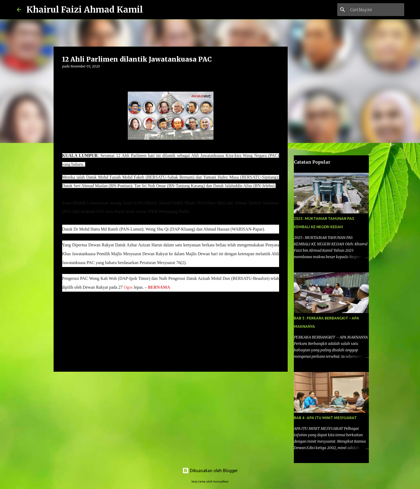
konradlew (220, 481)
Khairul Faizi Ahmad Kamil (85, 9)
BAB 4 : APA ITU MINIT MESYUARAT (325, 418)
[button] (65, 77)
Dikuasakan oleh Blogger (210, 470)
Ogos (128, 287)
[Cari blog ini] (376, 9)
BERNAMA (159, 287)
